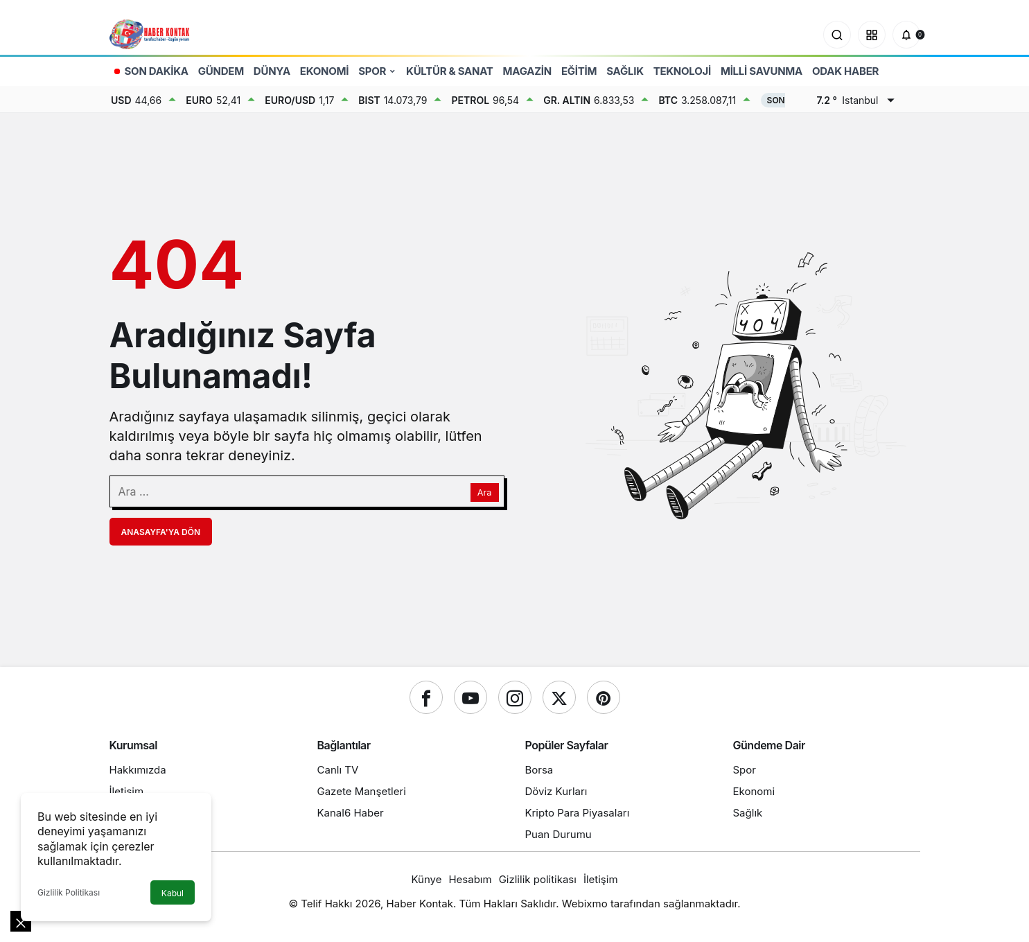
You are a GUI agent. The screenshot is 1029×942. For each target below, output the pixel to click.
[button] (872, 35)
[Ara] (837, 35)
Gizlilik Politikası (68, 892)
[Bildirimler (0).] (906, 35)
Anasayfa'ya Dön (161, 532)
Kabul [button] (172, 893)
